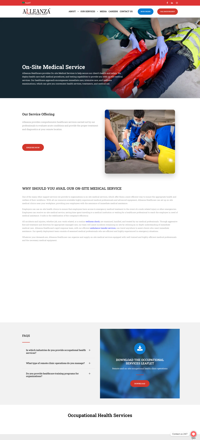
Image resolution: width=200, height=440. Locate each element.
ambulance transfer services (103, 228)
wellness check (93, 221)
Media (103, 11)
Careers (113, 11)
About (72, 11)
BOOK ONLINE (146, 11)
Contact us (126, 11)
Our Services (87, 11)
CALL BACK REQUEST (167, 11)
